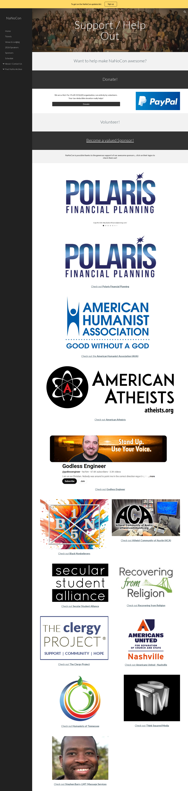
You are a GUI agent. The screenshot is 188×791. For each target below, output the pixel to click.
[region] (94, 4)
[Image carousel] (110, 196)
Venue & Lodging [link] (12, 42)
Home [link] (8, 31)
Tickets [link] (8, 36)
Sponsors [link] (9, 53)
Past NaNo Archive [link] (13, 69)
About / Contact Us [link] (13, 63)
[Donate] (86, 104)
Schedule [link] (9, 58)
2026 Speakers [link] (12, 47)
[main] (110, 30)
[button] (185, 12)
